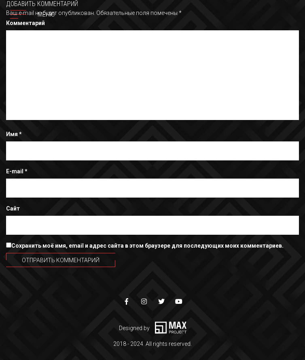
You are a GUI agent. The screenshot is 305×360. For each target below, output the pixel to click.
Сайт (13, 208)
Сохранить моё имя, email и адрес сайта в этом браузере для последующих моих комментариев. (147, 245)
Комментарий (25, 23)
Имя (14, 134)
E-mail (17, 171)
